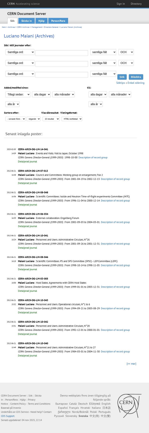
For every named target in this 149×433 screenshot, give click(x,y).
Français (74, 407)
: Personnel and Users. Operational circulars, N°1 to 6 (54, 304)
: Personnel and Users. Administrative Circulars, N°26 (54, 239)
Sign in (121, 3)
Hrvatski (85, 407)
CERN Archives (23, 27)
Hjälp (41, 21)
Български (61, 403)
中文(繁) (106, 416)
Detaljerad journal (27, 161)
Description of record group (93, 157)
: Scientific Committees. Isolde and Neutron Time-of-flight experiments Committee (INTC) (74, 196)
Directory (136, 3)
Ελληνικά (94, 403)
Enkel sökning (136, 83)
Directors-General (51, 27)
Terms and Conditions (39, 403)
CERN (23, 3)
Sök (12, 21)
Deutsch (83, 403)
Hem (4, 27)
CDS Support (7, 416)
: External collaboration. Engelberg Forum (48, 218)
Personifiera (58, 21)
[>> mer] (131, 363)
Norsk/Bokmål (80, 412)
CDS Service (22, 412)
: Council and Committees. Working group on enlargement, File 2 (60, 175)
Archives (11, 27)
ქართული (64, 412)
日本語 (106, 407)
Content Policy (18, 403)
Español (63, 407)
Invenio (17, 407)
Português (105, 412)
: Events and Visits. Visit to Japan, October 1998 (50, 153)
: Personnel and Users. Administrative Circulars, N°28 (54, 326)
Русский (59, 416)
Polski (93, 412)
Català (73, 403)
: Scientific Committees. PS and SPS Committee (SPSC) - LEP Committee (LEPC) (68, 261)
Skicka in (26, 21)
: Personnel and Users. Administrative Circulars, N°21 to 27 (57, 347)
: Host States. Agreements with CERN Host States (52, 282)
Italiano (96, 407)
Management (36, 27)
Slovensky (71, 416)
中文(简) (94, 416)
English (106, 403)
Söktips (120, 83)
